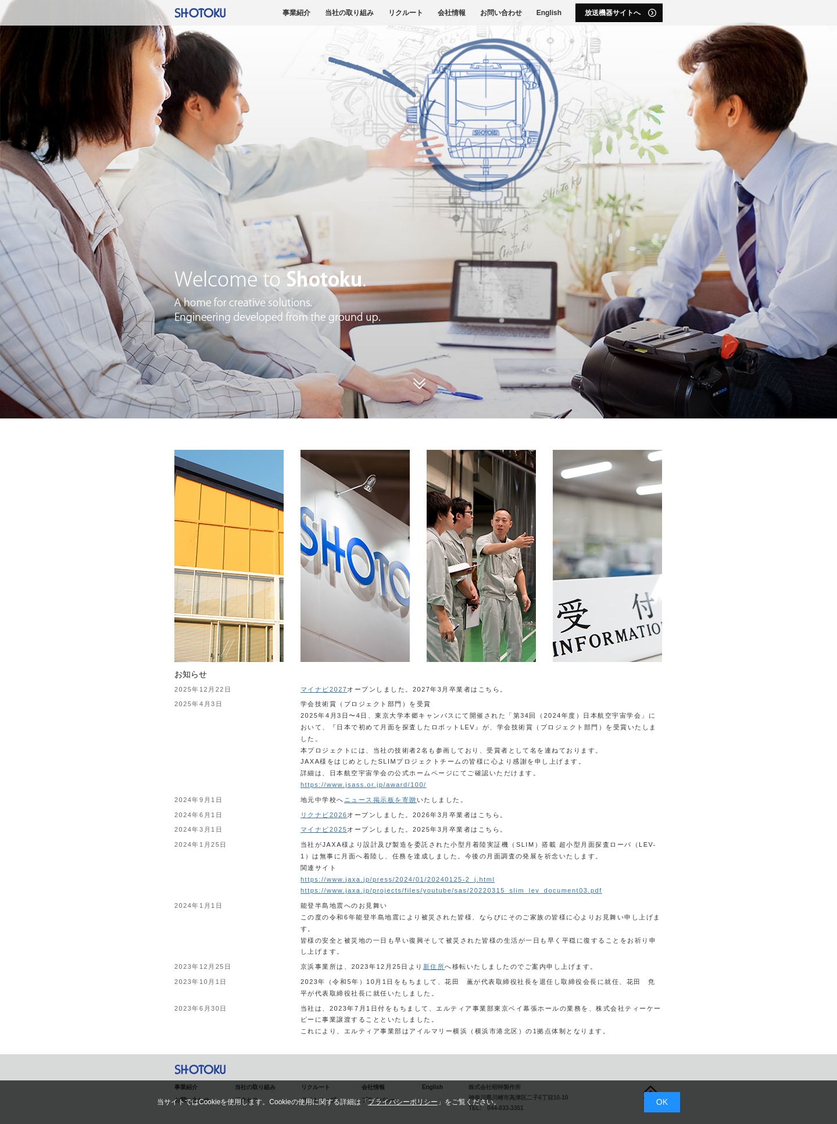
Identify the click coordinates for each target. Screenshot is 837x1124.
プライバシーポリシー (403, 1102)
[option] (418, 209)
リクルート (405, 13)
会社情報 (452, 13)
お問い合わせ (501, 13)
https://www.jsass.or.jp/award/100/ (364, 784)
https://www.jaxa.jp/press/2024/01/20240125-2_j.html (398, 879)
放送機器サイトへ (620, 13)
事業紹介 (296, 13)
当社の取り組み (349, 13)
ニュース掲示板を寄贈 (380, 799)
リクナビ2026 (324, 814)
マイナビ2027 (324, 689)
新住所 (434, 966)
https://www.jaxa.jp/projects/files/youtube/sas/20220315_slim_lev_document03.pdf (451, 890)
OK (662, 1102)
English (548, 13)
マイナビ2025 (324, 829)
